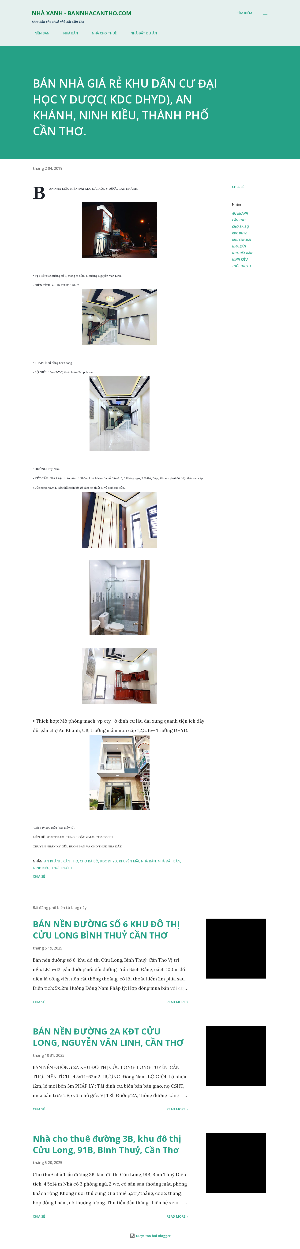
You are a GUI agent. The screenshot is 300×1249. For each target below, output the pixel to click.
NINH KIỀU (240, 259)
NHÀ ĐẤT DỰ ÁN (141, 33)
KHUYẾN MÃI (241, 239)
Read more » (177, 1002)
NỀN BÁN (39, 33)
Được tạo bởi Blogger (150, 1236)
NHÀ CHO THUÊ (101, 33)
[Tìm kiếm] (244, 13)
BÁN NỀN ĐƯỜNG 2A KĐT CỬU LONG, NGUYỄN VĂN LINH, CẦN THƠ (108, 1037)
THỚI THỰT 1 (241, 266)
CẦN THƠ (238, 220)
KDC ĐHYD (239, 233)
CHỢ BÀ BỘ (240, 226)
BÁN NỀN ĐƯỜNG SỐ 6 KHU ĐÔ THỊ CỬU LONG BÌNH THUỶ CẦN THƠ (106, 929)
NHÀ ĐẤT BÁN (242, 253)
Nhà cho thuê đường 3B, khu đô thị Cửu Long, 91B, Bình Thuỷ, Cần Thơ (107, 1144)
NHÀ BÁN (67, 33)
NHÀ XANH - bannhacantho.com (81, 13)
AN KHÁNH (240, 213)
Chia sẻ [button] (238, 187)
